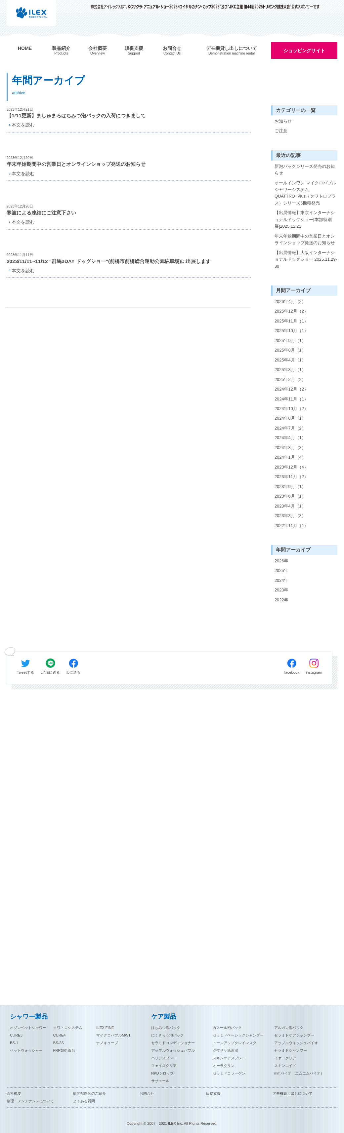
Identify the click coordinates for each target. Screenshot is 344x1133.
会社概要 (14, 1093)
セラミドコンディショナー (173, 1043)
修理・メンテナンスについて (30, 1101)
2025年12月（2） (291, 311)
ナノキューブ (107, 1043)
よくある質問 (84, 1101)
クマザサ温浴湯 (225, 1050)
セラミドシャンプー (290, 1050)
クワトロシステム (67, 1028)
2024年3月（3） (290, 447)
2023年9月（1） (290, 486)
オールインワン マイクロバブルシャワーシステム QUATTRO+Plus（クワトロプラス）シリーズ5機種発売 (305, 193)
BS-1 (14, 1043)
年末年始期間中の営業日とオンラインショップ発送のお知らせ (305, 239)
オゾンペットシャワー (28, 1028)
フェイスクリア (164, 1066)
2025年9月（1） (290, 340)
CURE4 (59, 1035)
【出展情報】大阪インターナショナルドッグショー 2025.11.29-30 (306, 259)
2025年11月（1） (291, 321)
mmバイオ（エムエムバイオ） (299, 1073)
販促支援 (213, 1093)
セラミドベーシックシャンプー (238, 1035)
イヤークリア (285, 1058)
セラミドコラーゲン (229, 1073)
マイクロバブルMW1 (113, 1035)
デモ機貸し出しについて (293, 1093)
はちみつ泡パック (165, 1028)
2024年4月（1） (290, 437)
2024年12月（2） (291, 389)
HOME (25, 48)
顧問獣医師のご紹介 (89, 1093)
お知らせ (283, 121)
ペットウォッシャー (26, 1050)
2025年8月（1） (290, 350)
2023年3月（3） (290, 515)
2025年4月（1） (290, 360)
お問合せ (147, 1093)
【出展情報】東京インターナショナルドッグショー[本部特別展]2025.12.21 (305, 219)
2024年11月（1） (291, 399)
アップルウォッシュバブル (173, 1050)
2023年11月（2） (291, 476)
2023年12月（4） (291, 467)
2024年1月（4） (290, 457)
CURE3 (16, 1035)
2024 (279, 580)
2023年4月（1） (290, 506)
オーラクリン (224, 1066)
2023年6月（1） (290, 496)
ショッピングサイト (304, 50)
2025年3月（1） (290, 369)
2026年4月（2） (290, 301)
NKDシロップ (162, 1073)
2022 (279, 599)
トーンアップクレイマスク (234, 1043)
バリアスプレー (164, 1058)
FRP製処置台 (64, 1050)
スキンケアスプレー (229, 1058)
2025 (279, 570)
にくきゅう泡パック (167, 1035)
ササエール (160, 1081)
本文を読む (23, 125)
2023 (279, 589)
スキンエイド (285, 1066)
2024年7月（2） (290, 428)
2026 (279, 560)
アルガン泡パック (288, 1028)
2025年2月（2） (290, 379)
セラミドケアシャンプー (294, 1035)
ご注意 (281, 130)
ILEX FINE (105, 1028)
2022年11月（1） (291, 525)
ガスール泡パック (227, 1028)
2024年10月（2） (291, 408)
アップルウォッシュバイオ (296, 1043)
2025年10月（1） (291, 330)
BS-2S (58, 1043)
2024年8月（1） (290, 418)
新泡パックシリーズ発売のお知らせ (305, 169)
